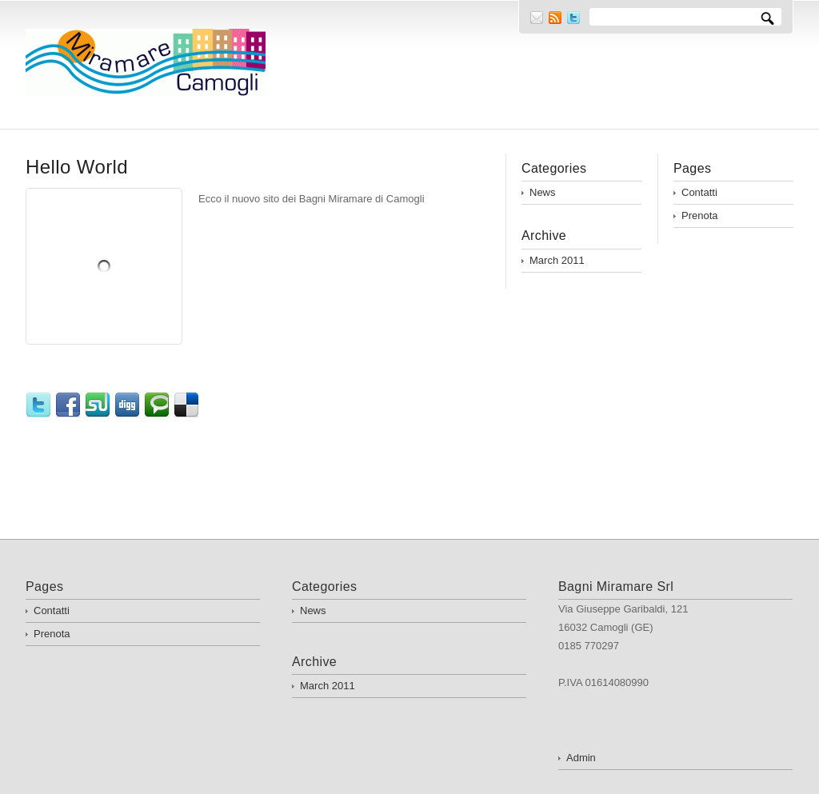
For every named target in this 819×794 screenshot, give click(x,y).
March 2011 (557, 260)
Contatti (699, 192)
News (542, 192)
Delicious (188, 405)
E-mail (536, 17)
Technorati (159, 405)
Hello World (77, 167)
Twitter (573, 17)
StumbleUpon (99, 405)
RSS (555, 17)
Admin (581, 758)
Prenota (699, 215)
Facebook (70, 405)
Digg (129, 405)
